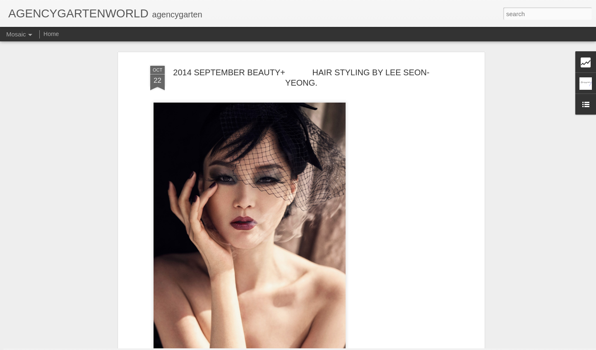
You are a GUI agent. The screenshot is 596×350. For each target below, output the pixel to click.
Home (51, 34)
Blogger (339, 345)
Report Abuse (363, 345)
